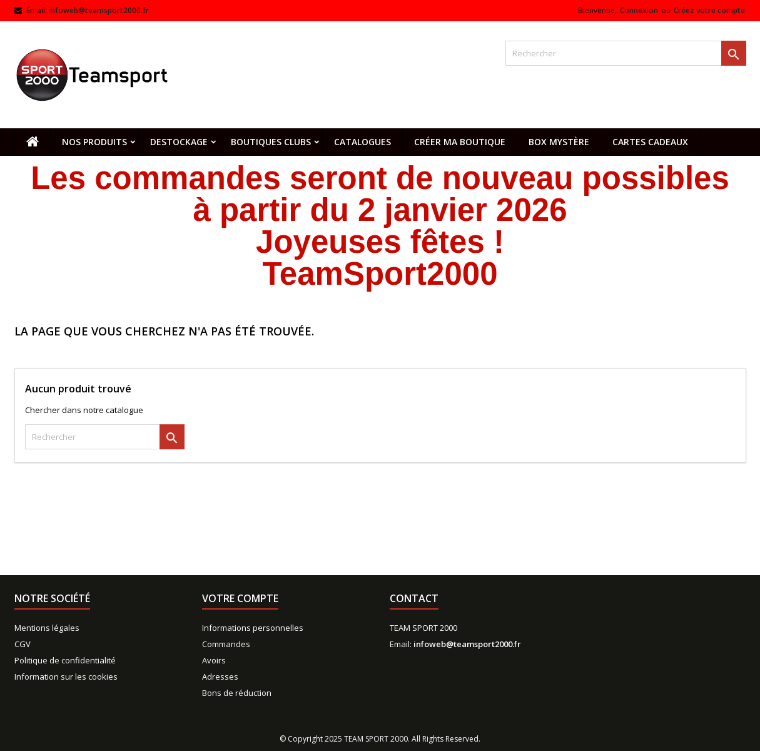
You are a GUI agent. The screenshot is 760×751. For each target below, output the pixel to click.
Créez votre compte (709, 10)
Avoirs (214, 660)
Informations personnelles (252, 627)
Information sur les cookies (66, 676)
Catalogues (362, 142)
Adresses (220, 676)
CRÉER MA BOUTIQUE (459, 142)
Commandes (226, 644)
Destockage (179, 142)
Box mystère (559, 142)
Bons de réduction (236, 692)
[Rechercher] (625, 53)
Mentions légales (46, 627)
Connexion (639, 10)
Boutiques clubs (271, 142)
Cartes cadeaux (650, 142)
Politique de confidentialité (65, 660)
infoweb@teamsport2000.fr (99, 10)
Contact (414, 598)
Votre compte (240, 598)
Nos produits (94, 142)
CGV (22, 644)
